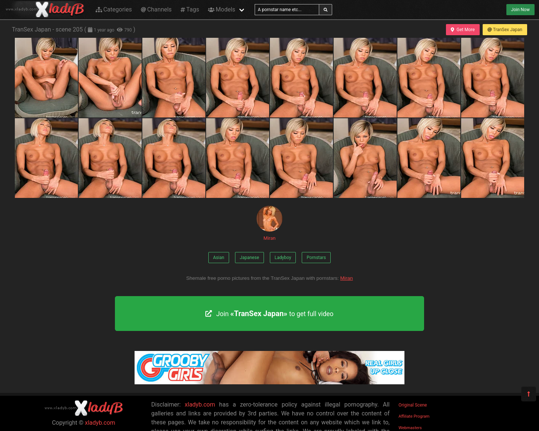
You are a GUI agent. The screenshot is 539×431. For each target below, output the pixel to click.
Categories (114, 9)
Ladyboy (283, 257)
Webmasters (410, 427)
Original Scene (413, 405)
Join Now (520, 9)
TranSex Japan (504, 29)
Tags (190, 9)
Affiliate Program (414, 416)
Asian (218, 257)
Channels (156, 9)
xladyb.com (100, 422)
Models (221, 9)
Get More (462, 29)
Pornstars (316, 257)
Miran (269, 223)
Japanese (249, 257)
